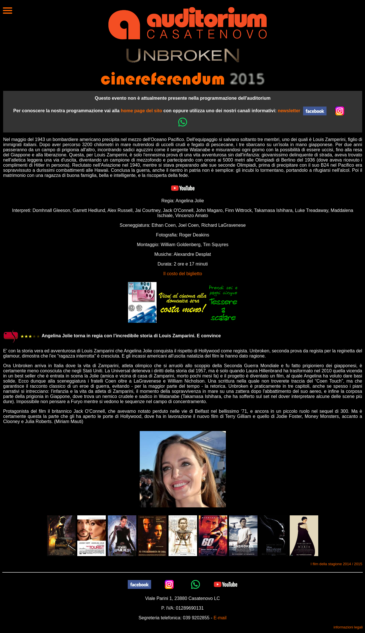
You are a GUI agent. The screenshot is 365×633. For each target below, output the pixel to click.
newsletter (289, 110)
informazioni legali (348, 627)
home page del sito (141, 110)
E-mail (220, 617)
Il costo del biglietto (182, 273)
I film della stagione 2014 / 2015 (336, 564)
